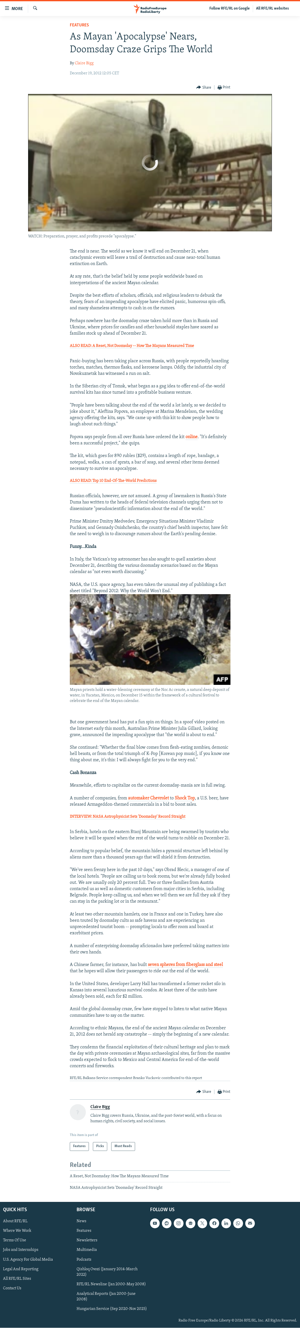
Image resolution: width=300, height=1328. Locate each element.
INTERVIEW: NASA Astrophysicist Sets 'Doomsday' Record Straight (127, 817)
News (81, 1221)
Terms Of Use (14, 1241)
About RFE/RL (15, 1221)
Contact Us (12, 1288)
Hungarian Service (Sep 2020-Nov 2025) (112, 1309)
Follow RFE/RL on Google (229, 9)
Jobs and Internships (20, 1250)
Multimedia (87, 1250)
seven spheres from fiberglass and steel (185, 964)
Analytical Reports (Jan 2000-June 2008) (106, 1296)
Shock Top (185, 798)
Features (79, 25)
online (192, 437)
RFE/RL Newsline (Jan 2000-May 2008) (111, 1284)
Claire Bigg (84, 63)
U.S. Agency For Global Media (28, 1260)
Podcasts (84, 1260)
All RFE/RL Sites (17, 1279)
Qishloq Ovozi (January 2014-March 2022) (107, 1272)
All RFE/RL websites (272, 9)
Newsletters (87, 1241)
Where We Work (17, 1231)
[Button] (203, 87)
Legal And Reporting (20, 1269)
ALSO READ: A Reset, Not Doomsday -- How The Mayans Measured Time (132, 346)
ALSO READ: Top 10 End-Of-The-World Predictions (113, 481)
